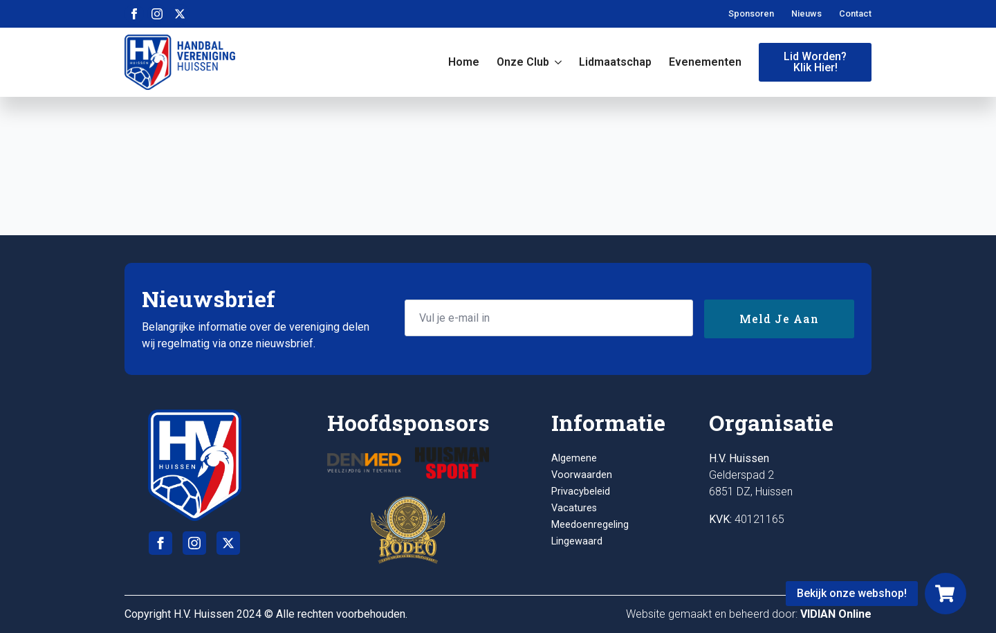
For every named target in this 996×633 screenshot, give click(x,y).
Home (463, 61)
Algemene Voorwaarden (581, 466)
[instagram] (157, 14)
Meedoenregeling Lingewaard (590, 533)
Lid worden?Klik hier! (815, 62)
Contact (855, 13)
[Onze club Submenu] (555, 62)
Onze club (523, 61)
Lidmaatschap (615, 61)
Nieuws (806, 13)
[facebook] (134, 14)
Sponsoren (751, 13)
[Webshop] (945, 593)
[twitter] (180, 14)
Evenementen (705, 61)
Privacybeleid (580, 491)
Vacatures (574, 508)
